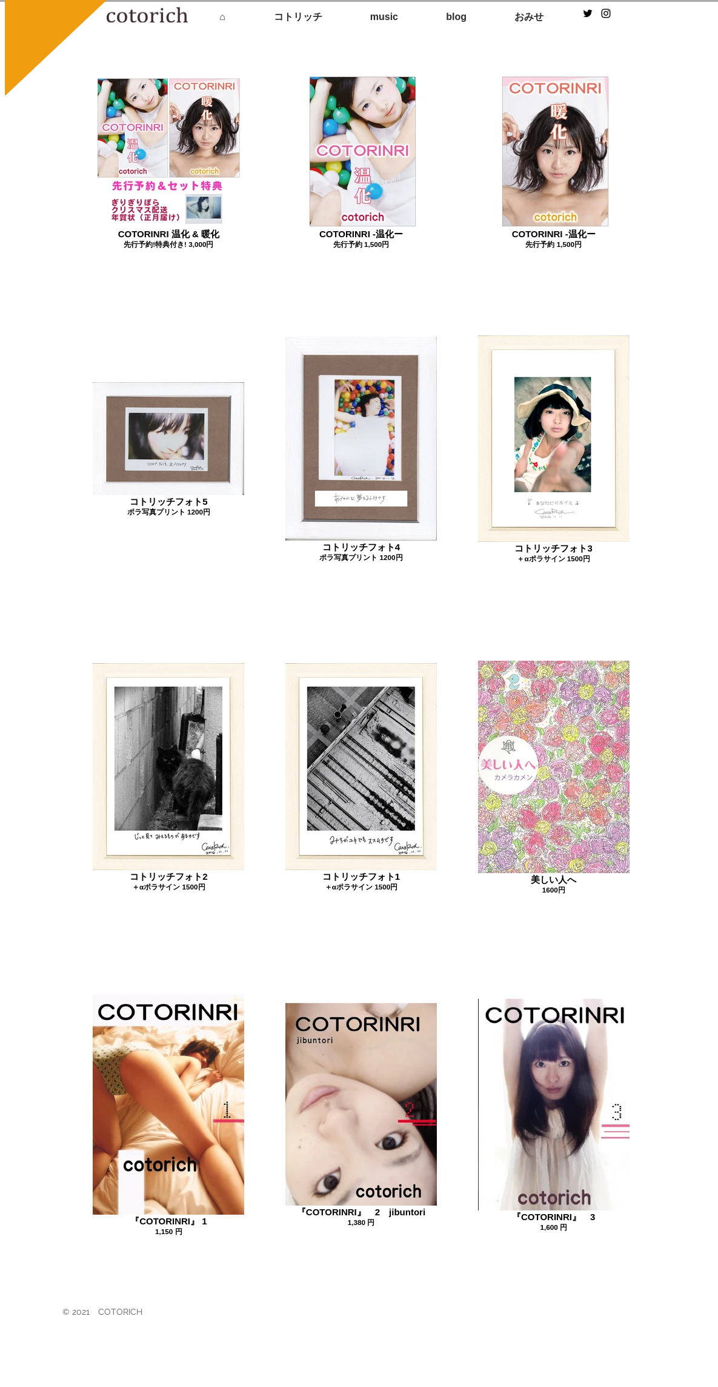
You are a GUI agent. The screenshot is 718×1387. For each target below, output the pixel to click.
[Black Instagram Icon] (606, 13)
